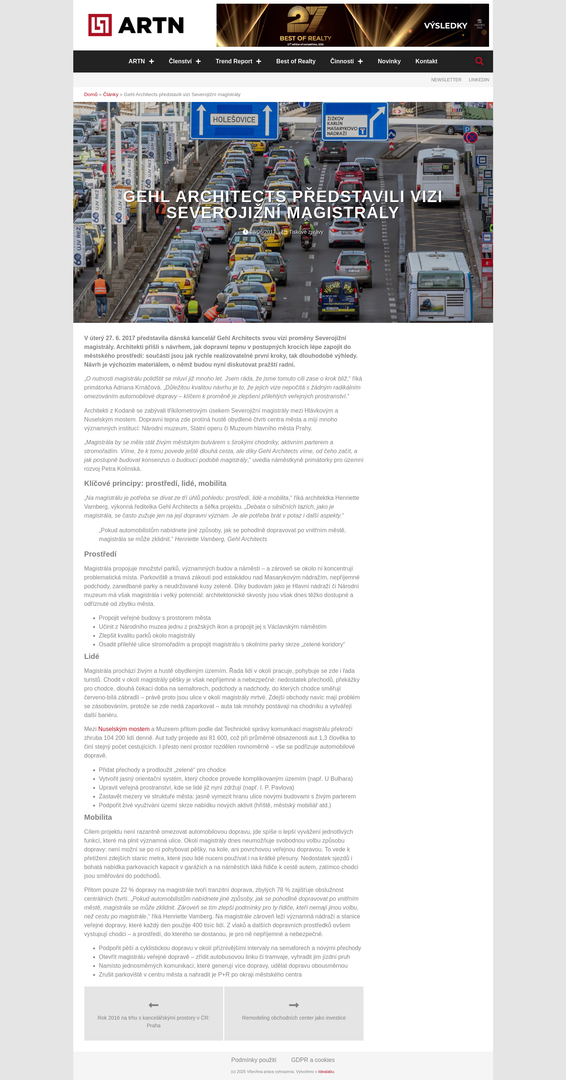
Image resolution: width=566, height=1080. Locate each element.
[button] (480, 61)
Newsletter (446, 79)
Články (111, 94)
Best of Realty (296, 61)
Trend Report (239, 61)
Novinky (389, 61)
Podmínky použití (254, 1060)
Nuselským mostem (124, 729)
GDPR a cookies (313, 1060)
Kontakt (426, 61)
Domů (91, 94)
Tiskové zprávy (306, 232)
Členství (185, 61)
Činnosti (346, 61)
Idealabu (326, 1071)
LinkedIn (479, 79)
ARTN (141, 61)
